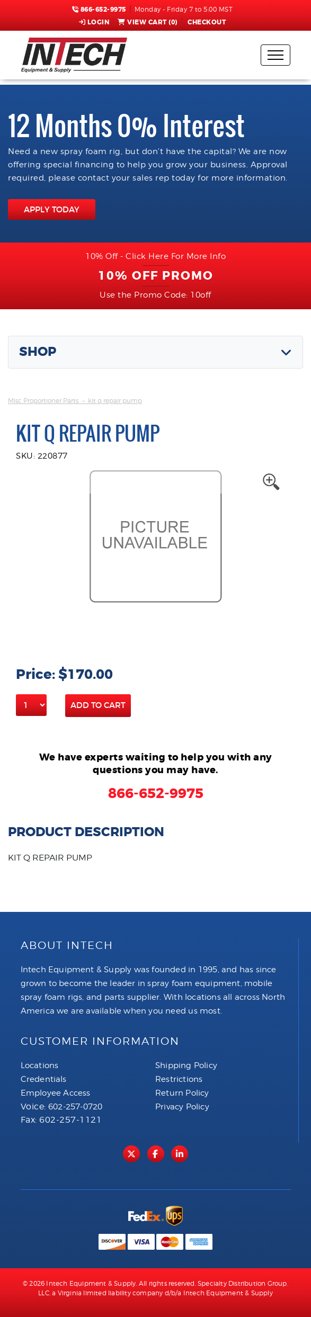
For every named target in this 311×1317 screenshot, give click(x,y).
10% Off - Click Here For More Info (155, 256)
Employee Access (56, 1093)
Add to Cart (98, 705)
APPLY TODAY (51, 209)
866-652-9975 (99, 9)
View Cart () (147, 22)
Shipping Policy (186, 1065)
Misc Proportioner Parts (43, 401)
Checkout (206, 22)
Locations (40, 1065)
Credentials (44, 1079)
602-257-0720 (75, 1107)
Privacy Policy (182, 1107)
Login (94, 22)
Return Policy (182, 1093)
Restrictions (178, 1079)
